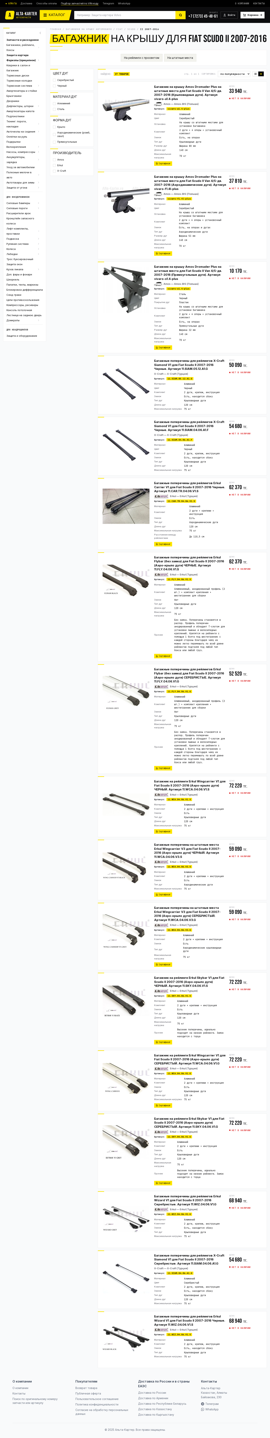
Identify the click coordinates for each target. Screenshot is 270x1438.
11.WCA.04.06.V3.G (179, 930)
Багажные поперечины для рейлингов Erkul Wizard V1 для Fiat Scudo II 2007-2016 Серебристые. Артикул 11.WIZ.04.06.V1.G (187, 1200)
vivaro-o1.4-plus (179, 288)
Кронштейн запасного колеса (20, 221)
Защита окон (14, 264)
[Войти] (229, 15)
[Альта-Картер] (21, 15)
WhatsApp (124, 3)
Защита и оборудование (21, 335)
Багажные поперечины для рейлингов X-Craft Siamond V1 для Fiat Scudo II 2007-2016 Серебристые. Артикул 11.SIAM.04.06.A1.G (189, 1259)
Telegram (108, 3)
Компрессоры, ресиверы (22, 305)
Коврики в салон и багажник (18, 68)
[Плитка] (255, 74)
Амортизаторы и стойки (21, 90)
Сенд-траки (13, 294)
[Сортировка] (234, 74)
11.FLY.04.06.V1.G (179, 691)
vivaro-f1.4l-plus (179, 198)
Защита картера (17, 55)
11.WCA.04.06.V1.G (179, 1073)
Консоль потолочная (19, 310)
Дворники (12, 101)
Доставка (26, 3)
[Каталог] (55, 15)
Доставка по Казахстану (155, 1409)
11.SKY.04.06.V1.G (179, 1136)
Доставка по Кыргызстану (156, 1414)
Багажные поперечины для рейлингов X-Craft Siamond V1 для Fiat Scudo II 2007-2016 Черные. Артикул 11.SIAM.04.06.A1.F (189, 426)
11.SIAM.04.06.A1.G (180, 1273)
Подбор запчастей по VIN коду (80, 3)
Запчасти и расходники (22, 39)
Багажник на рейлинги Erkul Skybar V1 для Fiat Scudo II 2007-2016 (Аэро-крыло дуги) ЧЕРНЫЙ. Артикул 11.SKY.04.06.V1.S (189, 982)
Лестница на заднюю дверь (24, 315)
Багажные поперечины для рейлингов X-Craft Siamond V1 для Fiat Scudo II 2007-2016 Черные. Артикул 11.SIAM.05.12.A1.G (189, 365)
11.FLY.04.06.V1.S (179, 579)
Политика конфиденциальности (96, 1404)
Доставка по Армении (153, 1398)
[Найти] (180, 15)
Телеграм (210, 1403)
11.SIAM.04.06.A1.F (180, 439)
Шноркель (12, 279)
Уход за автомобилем (20, 167)
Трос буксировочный (19, 259)
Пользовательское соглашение (97, 1399)
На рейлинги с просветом (141, 57)
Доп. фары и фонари (19, 274)
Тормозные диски (17, 75)
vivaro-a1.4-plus (179, 108)
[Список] (261, 74)
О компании (242, 3)
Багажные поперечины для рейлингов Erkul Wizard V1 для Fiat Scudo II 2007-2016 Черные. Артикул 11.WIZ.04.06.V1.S (189, 1320)
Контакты (259, 3)
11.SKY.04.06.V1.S (179, 995)
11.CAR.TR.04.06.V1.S (181, 501)
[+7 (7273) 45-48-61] (203, 15)
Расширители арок (18, 213)
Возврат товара (86, 1388)
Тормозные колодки (19, 80)
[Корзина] (252, 15)
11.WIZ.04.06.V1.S (179, 1334)
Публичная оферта (88, 1393)
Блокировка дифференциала (24, 289)
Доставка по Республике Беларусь (162, 1403)
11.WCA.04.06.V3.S (179, 866)
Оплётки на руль (16, 136)
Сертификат (163, 163)
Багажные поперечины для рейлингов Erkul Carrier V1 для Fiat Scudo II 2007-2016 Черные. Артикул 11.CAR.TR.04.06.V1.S (189, 487)
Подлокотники (15, 116)
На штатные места (180, 57)
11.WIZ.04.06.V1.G (179, 1214)
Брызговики (13, 95)
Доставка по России (152, 1392)
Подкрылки (13, 141)
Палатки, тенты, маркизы (22, 284)
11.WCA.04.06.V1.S (179, 799)
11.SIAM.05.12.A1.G (180, 378)
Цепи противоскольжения (22, 299)
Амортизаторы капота (20, 111)
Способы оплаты (46, 3)
